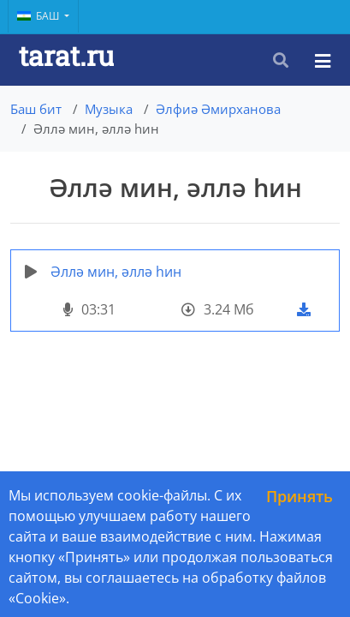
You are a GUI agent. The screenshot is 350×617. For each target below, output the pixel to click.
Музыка (109, 108)
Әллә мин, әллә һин (115, 271)
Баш (39, 16)
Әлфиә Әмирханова (218, 108)
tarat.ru (66, 55)
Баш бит (36, 108)
